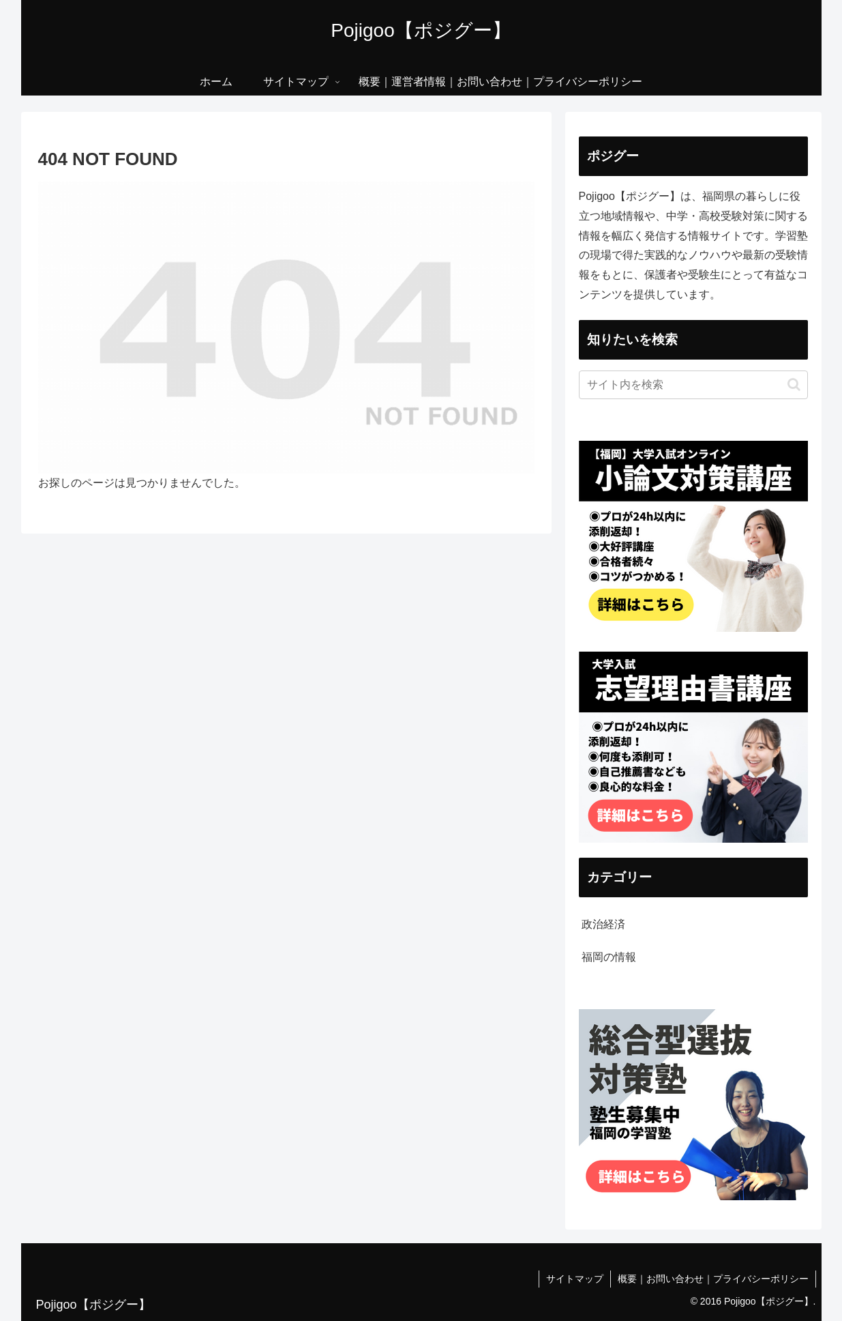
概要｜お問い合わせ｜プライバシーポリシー (713, 1278)
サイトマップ (574, 1278)
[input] (693, 385)
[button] (794, 384)
